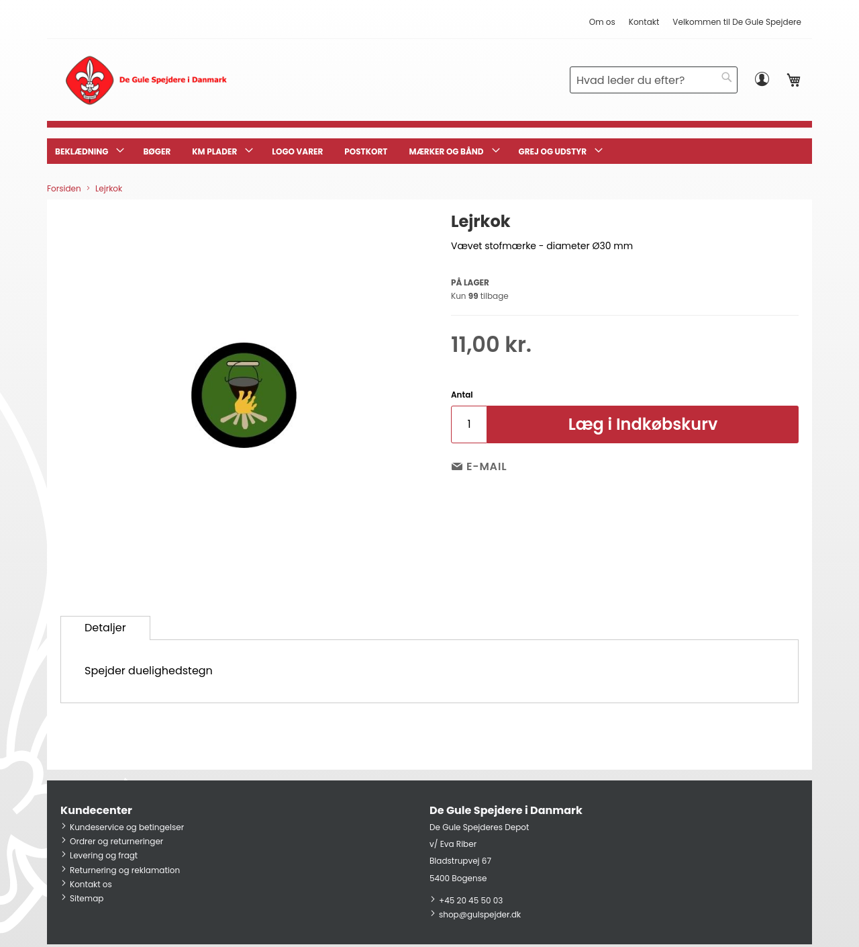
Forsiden (64, 188)
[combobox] (654, 79)
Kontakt (644, 22)
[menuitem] (88, 151)
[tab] (105, 628)
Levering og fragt (104, 855)
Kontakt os (91, 884)
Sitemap (86, 898)
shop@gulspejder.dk (480, 914)
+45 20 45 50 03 (471, 900)
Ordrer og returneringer (116, 841)
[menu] (429, 151)
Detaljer (105, 627)
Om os (602, 22)
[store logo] (146, 80)
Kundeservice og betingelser (127, 827)
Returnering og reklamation (125, 870)
